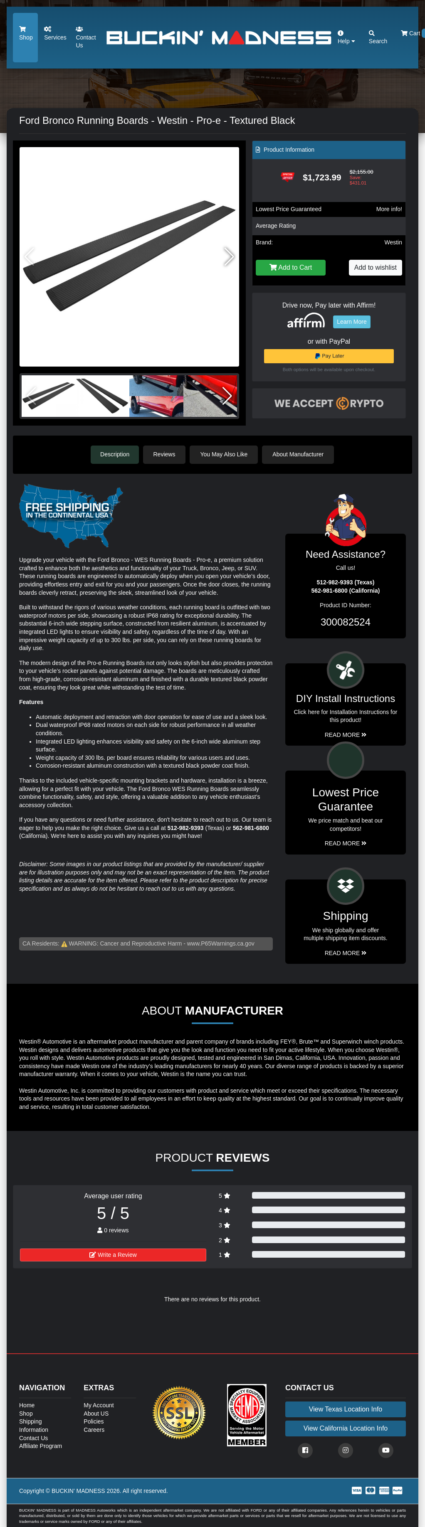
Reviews (165, 454)
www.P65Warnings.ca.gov (221, 943)
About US (96, 1413)
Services (55, 33)
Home (27, 1404)
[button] (229, 257)
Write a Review (113, 1254)
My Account (99, 1404)
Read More (346, 843)
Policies (94, 1421)
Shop (26, 33)
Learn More (352, 321)
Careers (94, 1429)
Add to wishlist (375, 267)
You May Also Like (225, 454)
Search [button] (378, 37)
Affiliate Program (40, 1445)
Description (114, 454)
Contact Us (86, 37)
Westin (393, 242)
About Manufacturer (299, 454)
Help (346, 37)
